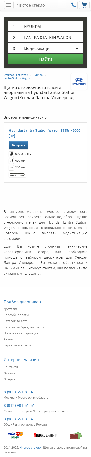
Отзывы (9, 373)
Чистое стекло (31, 5)
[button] (45, 26)
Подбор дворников (22, 302)
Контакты (11, 367)
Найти (45, 59)
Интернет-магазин (21, 359)
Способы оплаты (16, 315)
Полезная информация (21, 333)
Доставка (10, 309)
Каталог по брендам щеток (24, 327)
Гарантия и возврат (18, 345)
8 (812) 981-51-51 (19, 405)
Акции (8, 339)
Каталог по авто (16, 321)
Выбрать (18, 145)
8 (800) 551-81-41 (19, 392)
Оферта (9, 379)
